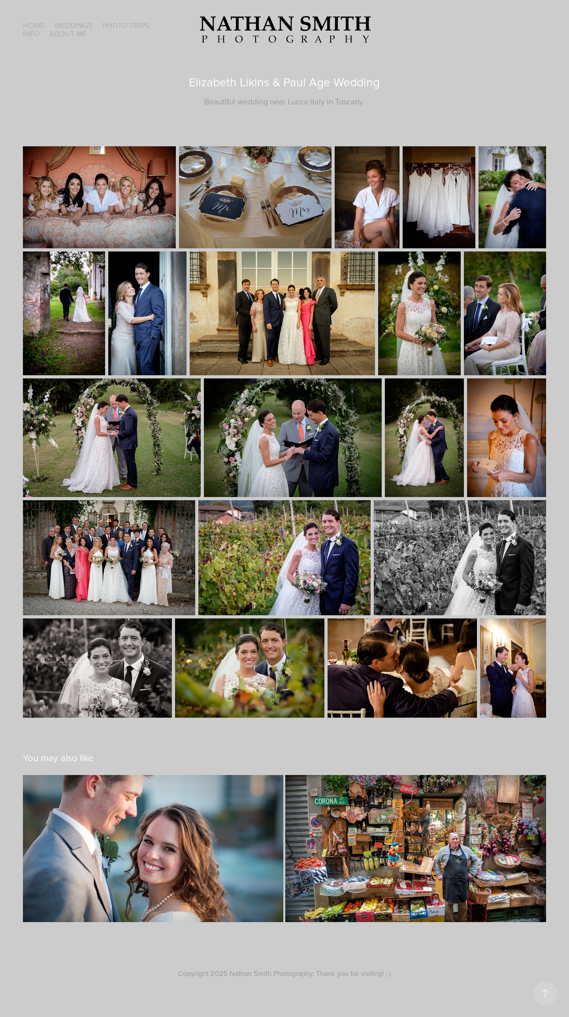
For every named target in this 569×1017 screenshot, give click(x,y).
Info (31, 33)
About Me (68, 33)
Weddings (73, 25)
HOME (34, 25)
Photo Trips (125, 25)
